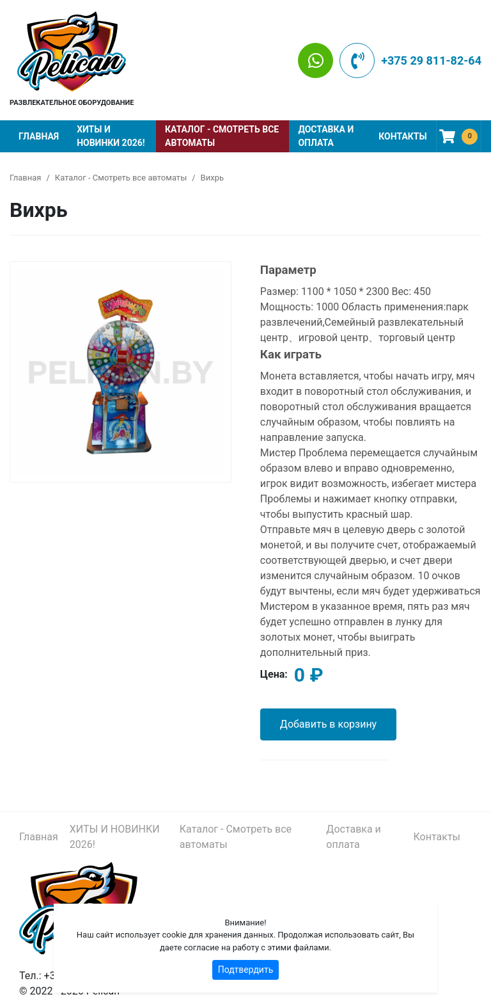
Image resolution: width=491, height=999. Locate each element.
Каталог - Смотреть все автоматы (222, 136)
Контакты (402, 136)
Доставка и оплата (326, 136)
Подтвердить (246, 969)
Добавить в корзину (328, 724)
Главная (39, 136)
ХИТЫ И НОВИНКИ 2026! (110, 136)
